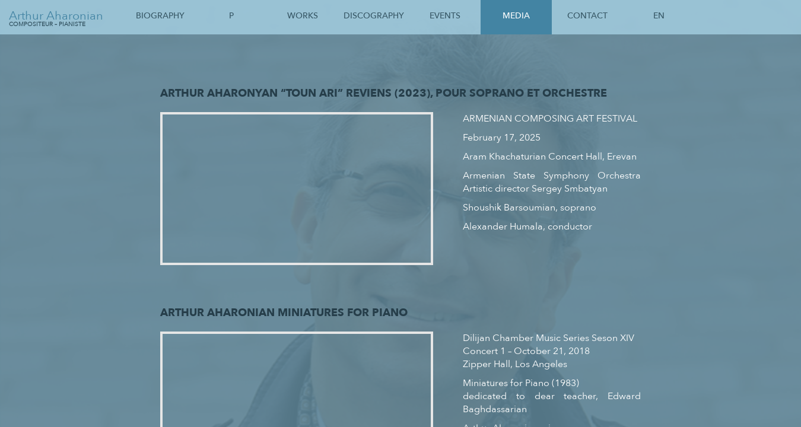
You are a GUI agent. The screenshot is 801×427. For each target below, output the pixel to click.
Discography (374, 15)
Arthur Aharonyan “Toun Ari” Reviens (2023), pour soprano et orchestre (383, 93)
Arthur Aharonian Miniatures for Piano (284, 312)
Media (516, 15)
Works (302, 15)
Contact (587, 15)
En (659, 15)
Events (445, 15)
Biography (160, 15)
